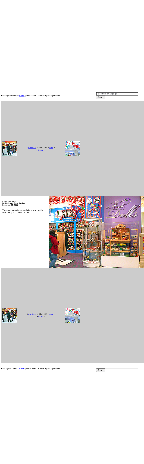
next (51, 147)
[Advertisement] (72, 23)
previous (32, 147)
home (22, 95)
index (40, 150)
